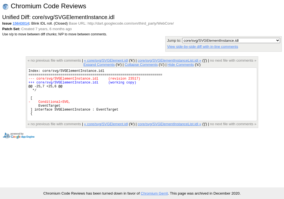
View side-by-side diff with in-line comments (202, 46)
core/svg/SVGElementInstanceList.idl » (169, 60)
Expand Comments (99, 64)
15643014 (21, 23)
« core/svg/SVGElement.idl (106, 60)
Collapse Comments (141, 64)
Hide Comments (181, 64)
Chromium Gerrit (154, 193)
